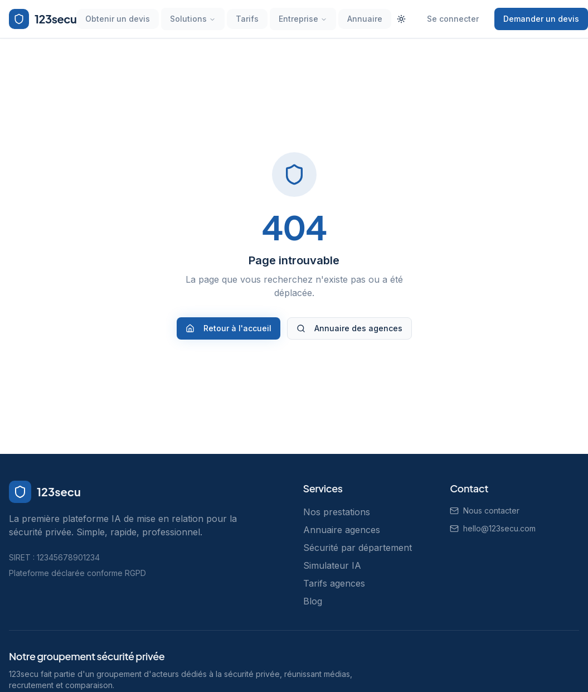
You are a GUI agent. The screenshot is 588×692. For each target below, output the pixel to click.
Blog (312, 601)
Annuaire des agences (349, 328)
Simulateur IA (332, 565)
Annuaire (364, 18)
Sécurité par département (357, 547)
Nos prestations (336, 511)
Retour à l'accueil (228, 328)
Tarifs (247, 18)
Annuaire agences (341, 529)
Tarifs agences (334, 583)
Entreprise (303, 18)
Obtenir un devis (117, 18)
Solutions (193, 18)
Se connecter (453, 18)
